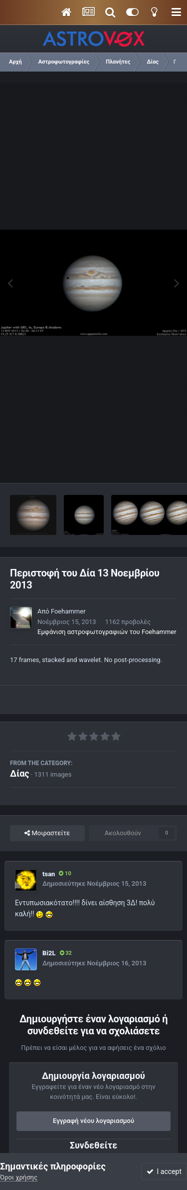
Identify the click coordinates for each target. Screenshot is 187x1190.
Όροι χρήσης (18, 1177)
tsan (48, 874)
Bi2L (49, 953)
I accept (164, 1171)
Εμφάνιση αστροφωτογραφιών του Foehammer (107, 632)
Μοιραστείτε (47, 833)
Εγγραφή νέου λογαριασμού (93, 1120)
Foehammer (68, 611)
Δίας (19, 773)
